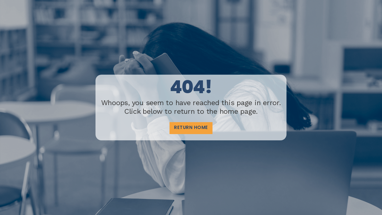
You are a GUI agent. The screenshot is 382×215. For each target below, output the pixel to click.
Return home (191, 128)
